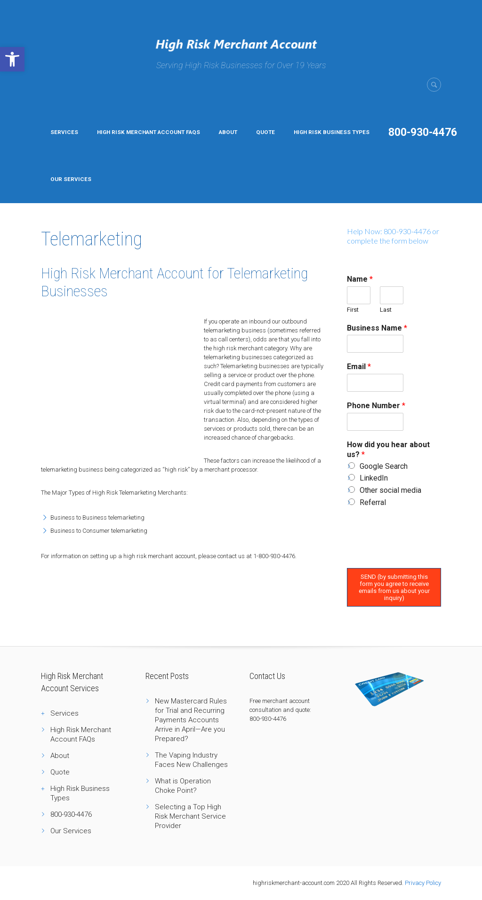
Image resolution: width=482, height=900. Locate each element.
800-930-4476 (422, 132)
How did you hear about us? (388, 449)
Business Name (377, 328)
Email (359, 366)
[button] (12, 59)
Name (360, 279)
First (353, 309)
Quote (265, 132)
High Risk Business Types (332, 132)
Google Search (384, 466)
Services (64, 132)
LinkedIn (374, 478)
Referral (373, 502)
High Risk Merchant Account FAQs (148, 132)
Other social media (390, 490)
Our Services (70, 179)
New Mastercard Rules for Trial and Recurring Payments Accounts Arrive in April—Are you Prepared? (191, 720)
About (228, 132)
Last (386, 309)
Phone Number (376, 405)
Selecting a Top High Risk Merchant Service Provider (190, 816)
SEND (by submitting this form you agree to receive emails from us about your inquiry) (394, 587)
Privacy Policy (423, 882)
